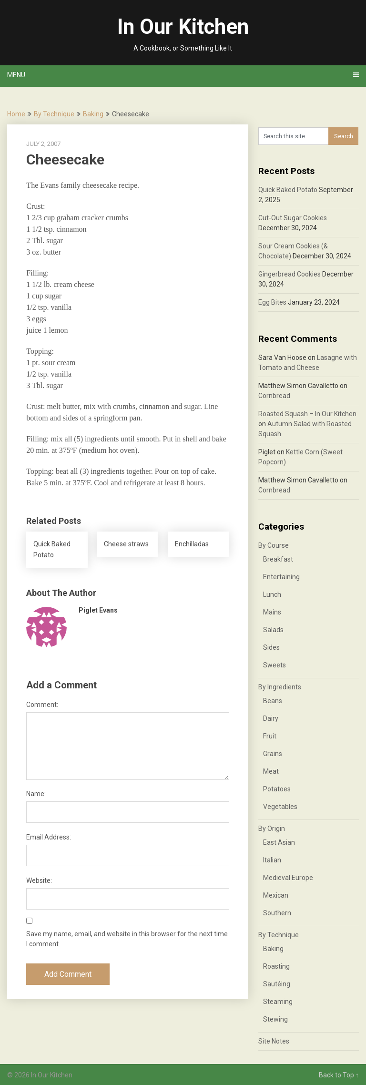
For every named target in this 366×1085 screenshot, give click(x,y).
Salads (273, 630)
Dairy (270, 718)
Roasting (276, 966)
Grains (272, 753)
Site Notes (273, 1041)
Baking (93, 114)
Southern (277, 913)
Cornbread (274, 395)
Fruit (269, 736)
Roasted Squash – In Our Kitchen (307, 414)
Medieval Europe (288, 877)
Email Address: (48, 837)
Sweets (274, 665)
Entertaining (281, 577)
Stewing (275, 1019)
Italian (272, 860)
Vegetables (280, 806)
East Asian (279, 842)
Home (16, 114)
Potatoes (277, 789)
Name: (36, 794)
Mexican (275, 895)
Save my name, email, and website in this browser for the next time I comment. (127, 939)
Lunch (272, 594)
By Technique (54, 114)
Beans (272, 701)
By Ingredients (279, 687)
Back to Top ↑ (339, 1075)
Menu (16, 75)
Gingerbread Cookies (289, 274)
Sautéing (276, 984)
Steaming (278, 1001)
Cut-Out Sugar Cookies (292, 218)
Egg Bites (272, 302)
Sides (271, 647)
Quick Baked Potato (287, 190)
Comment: (42, 704)
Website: (39, 880)
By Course (273, 545)
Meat (271, 771)
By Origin (271, 828)
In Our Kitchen (183, 26)
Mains (272, 612)
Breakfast (278, 559)
